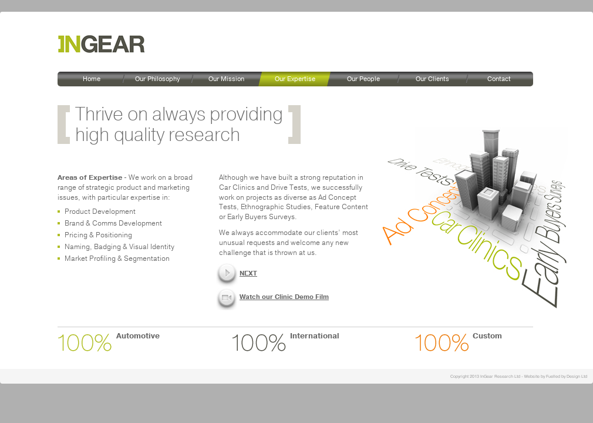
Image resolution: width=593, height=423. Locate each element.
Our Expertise (295, 79)
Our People (363, 79)
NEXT (248, 273)
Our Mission (226, 79)
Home (91, 79)
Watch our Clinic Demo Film (284, 297)
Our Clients (432, 79)
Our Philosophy (157, 79)
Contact (499, 79)
